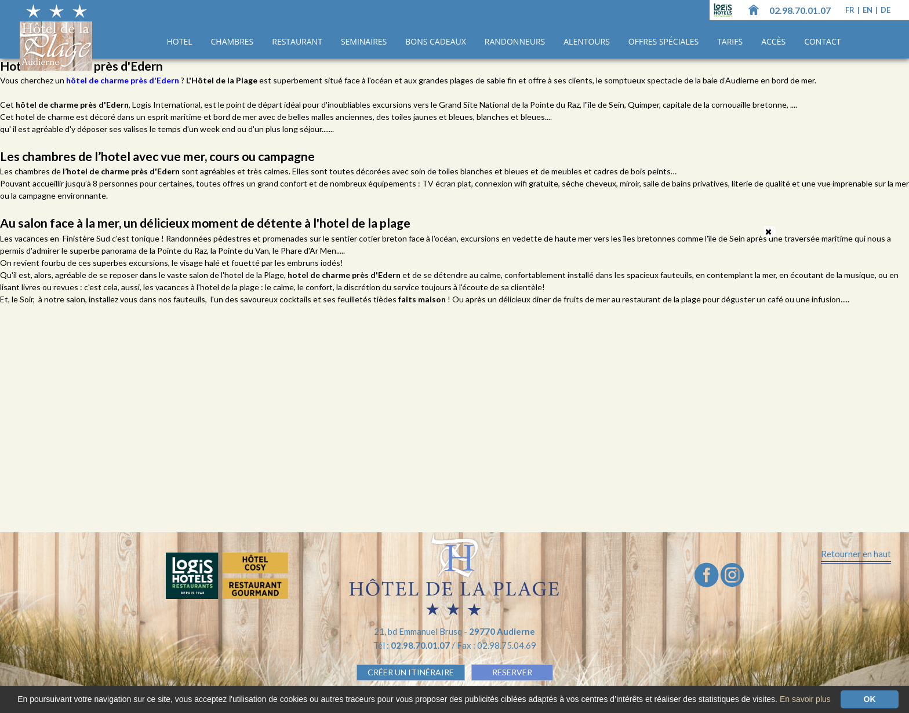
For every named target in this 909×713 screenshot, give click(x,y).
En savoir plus (805, 699)
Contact (822, 41)
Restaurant (297, 41)
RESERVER (512, 672)
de (885, 9)
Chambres (232, 41)
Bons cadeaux (435, 41)
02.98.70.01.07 (800, 10)
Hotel (179, 41)
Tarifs (730, 41)
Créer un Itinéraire (411, 672)
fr (850, 9)
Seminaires (364, 41)
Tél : (412, 645)
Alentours (586, 41)
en (868, 9)
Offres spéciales (663, 41)
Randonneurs (515, 41)
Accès (773, 41)
